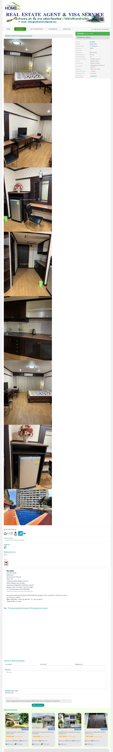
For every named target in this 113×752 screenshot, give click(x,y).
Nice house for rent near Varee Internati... (43, 731)
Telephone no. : (79, 664)
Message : (8, 670)
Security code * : (10, 693)
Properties (20, 29)
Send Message (38, 705)
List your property (36, 29)
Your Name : (9, 664)
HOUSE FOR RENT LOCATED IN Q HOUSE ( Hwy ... (15, 731)
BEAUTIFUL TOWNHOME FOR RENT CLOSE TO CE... (95, 731)
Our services (52, 29)
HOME (8, 29)
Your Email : (44, 664)
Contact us (67, 29)
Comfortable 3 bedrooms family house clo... (70, 731)
